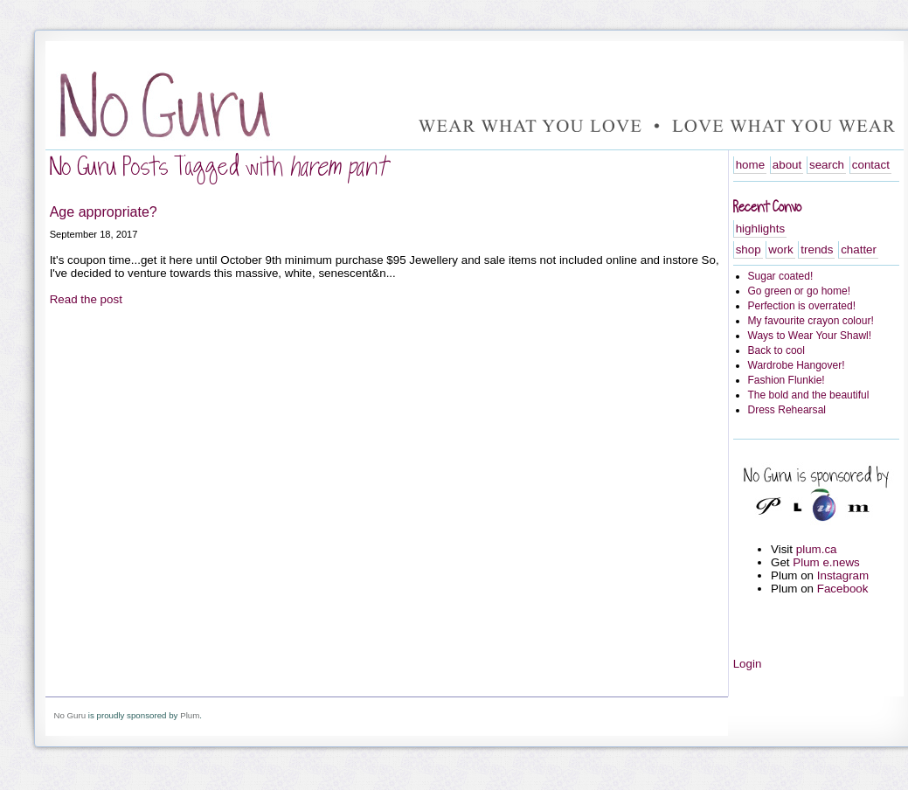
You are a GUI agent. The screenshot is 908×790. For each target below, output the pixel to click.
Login (747, 663)
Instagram (843, 575)
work (780, 249)
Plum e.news (826, 562)
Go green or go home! (799, 291)
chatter (859, 249)
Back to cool (776, 350)
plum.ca (816, 549)
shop (748, 249)
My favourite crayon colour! (811, 321)
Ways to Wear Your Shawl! (810, 335)
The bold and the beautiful (809, 395)
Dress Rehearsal (787, 410)
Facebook (843, 588)
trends (817, 249)
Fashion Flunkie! (786, 380)
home (750, 164)
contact (871, 164)
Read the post (86, 299)
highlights (760, 228)
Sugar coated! (781, 276)
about (787, 164)
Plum (189, 715)
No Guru (69, 715)
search (826, 164)
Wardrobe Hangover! (796, 365)
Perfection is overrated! (802, 306)
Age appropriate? (103, 211)
